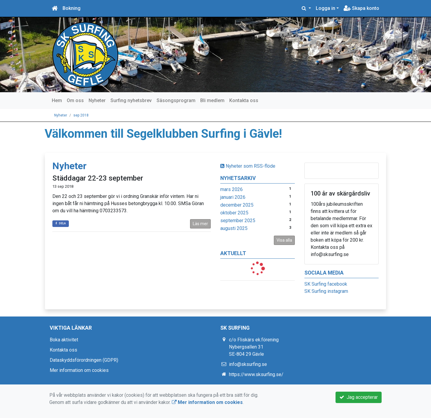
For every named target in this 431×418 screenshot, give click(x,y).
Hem (57, 100)
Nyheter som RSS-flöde (247, 166)
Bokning (72, 8)
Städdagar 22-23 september (97, 178)
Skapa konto (361, 8)
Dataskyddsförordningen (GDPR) (84, 360)
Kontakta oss (243, 100)
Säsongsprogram (176, 100)
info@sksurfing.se (248, 364)
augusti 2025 (234, 228)
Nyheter (97, 100)
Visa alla (284, 240)
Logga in (325, 8)
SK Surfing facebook (325, 284)
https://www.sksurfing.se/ (256, 374)
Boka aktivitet (64, 340)
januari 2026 (232, 197)
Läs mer (200, 223)
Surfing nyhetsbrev (131, 100)
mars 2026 (231, 189)
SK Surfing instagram (326, 291)
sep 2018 (81, 115)
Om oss (75, 100)
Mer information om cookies (79, 370)
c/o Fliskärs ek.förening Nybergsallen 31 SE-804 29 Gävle (254, 347)
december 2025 (237, 205)
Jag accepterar (358, 397)
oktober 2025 (234, 213)
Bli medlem (212, 100)
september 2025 (237, 220)
